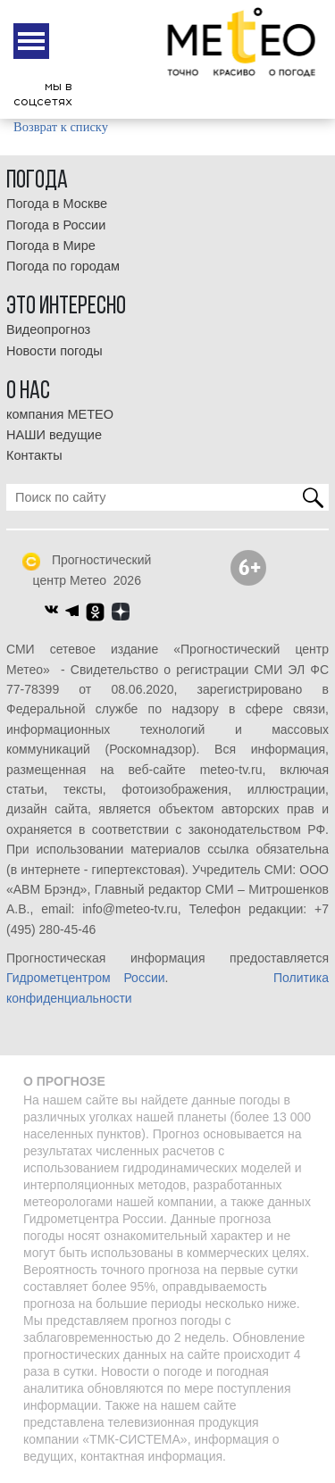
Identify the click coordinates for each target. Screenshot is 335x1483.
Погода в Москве (56, 203)
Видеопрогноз (48, 329)
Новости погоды (54, 351)
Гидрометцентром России (85, 978)
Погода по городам (63, 266)
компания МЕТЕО (59, 414)
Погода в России (55, 225)
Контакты (34, 455)
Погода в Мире (51, 245)
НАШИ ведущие (54, 435)
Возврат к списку (60, 127)
